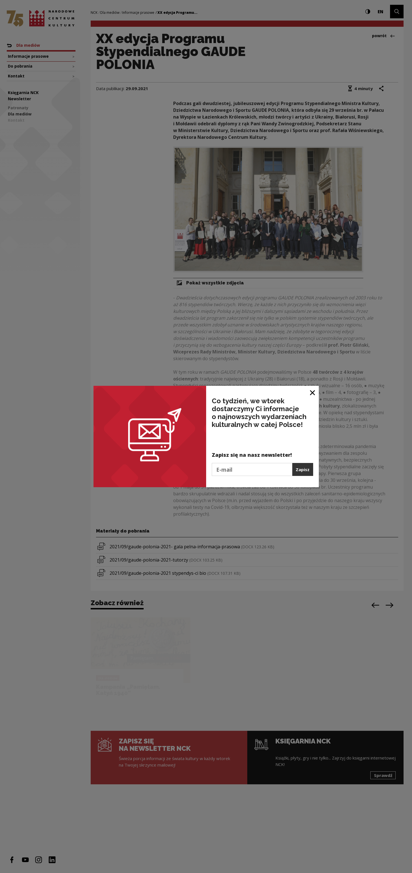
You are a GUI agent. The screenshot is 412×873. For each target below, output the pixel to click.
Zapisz (302, 469)
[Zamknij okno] (313, 392)
